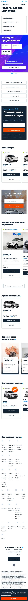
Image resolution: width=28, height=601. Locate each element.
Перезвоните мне (14, 559)
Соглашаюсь (14, 598)
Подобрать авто (14, 67)
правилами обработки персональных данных (13, 137)
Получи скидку (14, 206)
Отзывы (18, 554)
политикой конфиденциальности (17, 135)
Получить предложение (14, 130)
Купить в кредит (11, 174)
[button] (12, 73)
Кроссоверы (7, 30)
